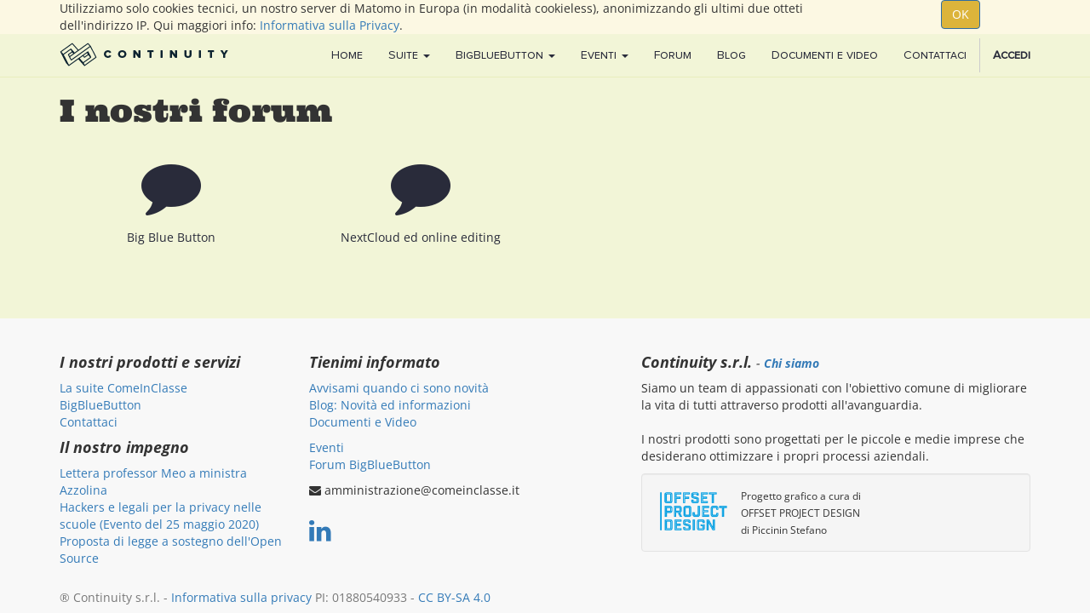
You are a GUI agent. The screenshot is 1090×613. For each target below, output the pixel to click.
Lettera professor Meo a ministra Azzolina (153, 481)
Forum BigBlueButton (370, 464)
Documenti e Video (362, 422)
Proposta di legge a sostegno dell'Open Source (171, 549)
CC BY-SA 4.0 (454, 597)
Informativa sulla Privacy (329, 25)
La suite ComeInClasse (123, 388)
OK (960, 14)
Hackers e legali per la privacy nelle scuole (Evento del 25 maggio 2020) (160, 515)
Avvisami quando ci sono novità (399, 388)
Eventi (326, 447)
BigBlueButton (100, 405)
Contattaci (89, 422)
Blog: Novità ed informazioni (390, 405)
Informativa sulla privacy (241, 597)
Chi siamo (791, 363)
